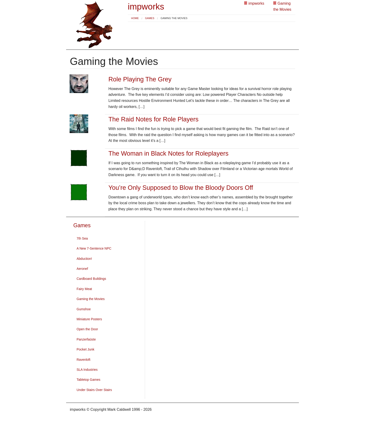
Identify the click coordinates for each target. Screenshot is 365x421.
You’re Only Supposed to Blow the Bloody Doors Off (180, 187)
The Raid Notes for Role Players (153, 119)
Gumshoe (84, 309)
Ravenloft (83, 359)
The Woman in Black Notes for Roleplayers (168, 153)
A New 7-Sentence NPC (94, 248)
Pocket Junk (85, 349)
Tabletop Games (88, 379)
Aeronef (82, 269)
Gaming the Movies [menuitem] (174, 18)
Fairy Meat (84, 289)
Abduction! (84, 259)
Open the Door (87, 329)
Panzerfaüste (86, 339)
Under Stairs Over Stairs (94, 390)
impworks (146, 6)
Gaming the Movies (91, 299)
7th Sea (82, 238)
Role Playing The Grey (140, 79)
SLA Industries (87, 369)
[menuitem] (135, 18)
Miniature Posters (89, 319)
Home (135, 18)
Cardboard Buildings (91, 279)
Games (149, 18)
